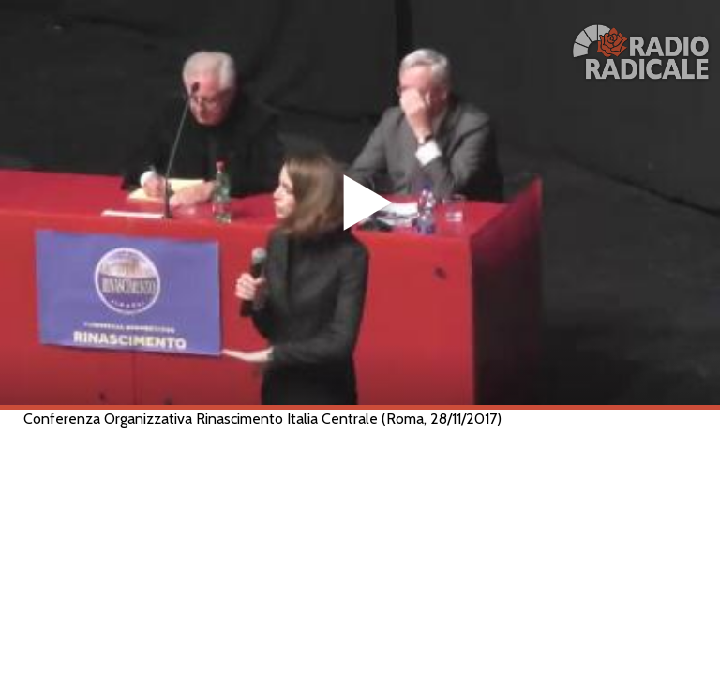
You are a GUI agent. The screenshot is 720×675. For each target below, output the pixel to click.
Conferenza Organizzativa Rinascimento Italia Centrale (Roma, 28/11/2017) (262, 419)
